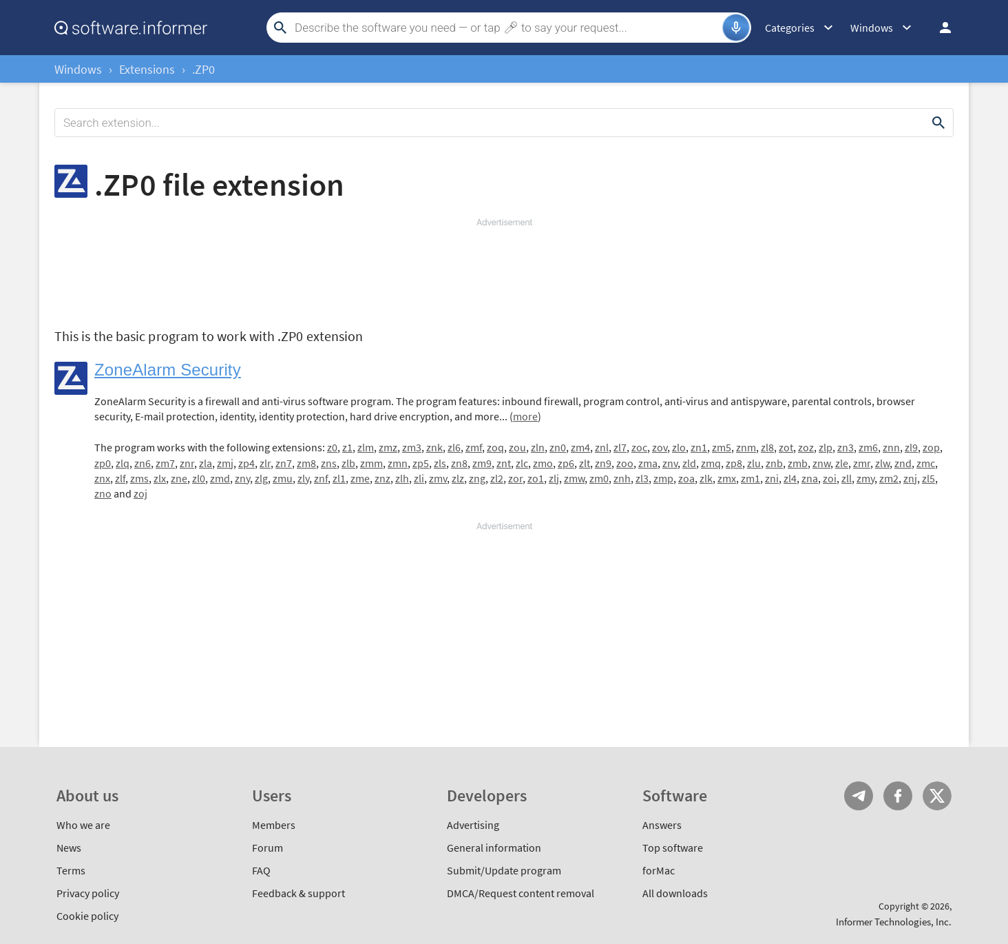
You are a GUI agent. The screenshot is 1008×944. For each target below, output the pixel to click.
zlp (825, 447)
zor (515, 478)
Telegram (858, 795)
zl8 (767, 447)
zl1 (339, 478)
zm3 (411, 447)
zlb (348, 463)
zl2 (496, 478)
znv (670, 463)
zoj (140, 493)
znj (910, 478)
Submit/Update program (504, 870)
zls (440, 463)
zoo (624, 463)
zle (841, 463)
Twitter (937, 795)
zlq (122, 463)
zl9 (911, 447)
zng (477, 478)
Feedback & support (298, 893)
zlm (365, 447)
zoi (830, 478)
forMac (658, 870)
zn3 (845, 447)
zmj (225, 463)
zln (538, 447)
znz (382, 478)
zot (786, 447)
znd (903, 463)
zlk (706, 478)
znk (434, 447)
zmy (865, 478)
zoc (639, 447)
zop (931, 447)
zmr (861, 463)
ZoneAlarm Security (167, 369)
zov (659, 447)
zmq (711, 463)
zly (303, 478)
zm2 (889, 478)
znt (503, 463)
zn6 (142, 463)
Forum (267, 847)
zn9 (603, 463)
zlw (882, 463)
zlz (458, 478)
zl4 (790, 478)
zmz (388, 447)
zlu (754, 463)
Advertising (473, 825)
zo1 (535, 478)
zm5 (721, 447)
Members (273, 825)
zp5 (420, 463)
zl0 (198, 478)
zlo (679, 447)
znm (746, 447)
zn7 (283, 463)
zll (846, 478)
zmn (398, 463)
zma (648, 463)
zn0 (557, 447)
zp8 (734, 463)
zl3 (642, 478)
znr (187, 463)
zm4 (580, 447)
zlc (522, 463)
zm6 (868, 447)
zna (809, 478)
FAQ (261, 870)
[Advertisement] (504, 270)
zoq (495, 447)
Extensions (147, 69)
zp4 (246, 463)
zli (419, 478)
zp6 (566, 463)
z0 (332, 447)
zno (103, 493)
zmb (798, 463)
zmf (473, 447)
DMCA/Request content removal (520, 893)
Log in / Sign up (939, 27)
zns (329, 463)
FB (897, 795)
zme (360, 478)
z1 (347, 447)
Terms (70, 870)
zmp (663, 478)
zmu (283, 478)
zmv (438, 478)
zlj (554, 478)
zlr (265, 463)
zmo (543, 463)
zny (242, 478)
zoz (806, 447)
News (68, 847)
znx (102, 478)
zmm (371, 463)
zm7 (165, 463)
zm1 (750, 478)
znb (774, 463)
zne (179, 478)
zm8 (306, 463)
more (525, 416)
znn (891, 447)
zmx (726, 478)
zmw (574, 478)
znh (622, 478)
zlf (120, 478)
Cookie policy (87, 916)
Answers (662, 825)
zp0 (102, 463)
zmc (925, 463)
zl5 (928, 478)
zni (772, 478)
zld (689, 463)
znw (821, 463)
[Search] (506, 27)
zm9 (482, 463)
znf (321, 478)
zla (205, 463)
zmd (220, 478)
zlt (584, 463)
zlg (261, 478)
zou (517, 447)
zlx (160, 478)
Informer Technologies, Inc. (894, 921)
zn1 (699, 447)
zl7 (620, 447)
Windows (78, 69)
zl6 (454, 447)
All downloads (675, 893)
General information (494, 847)
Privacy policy (87, 893)
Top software (672, 847)
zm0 (599, 478)
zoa (686, 478)
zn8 (459, 463)
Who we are (83, 825)
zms (139, 478)
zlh (402, 478)
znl (602, 447)
